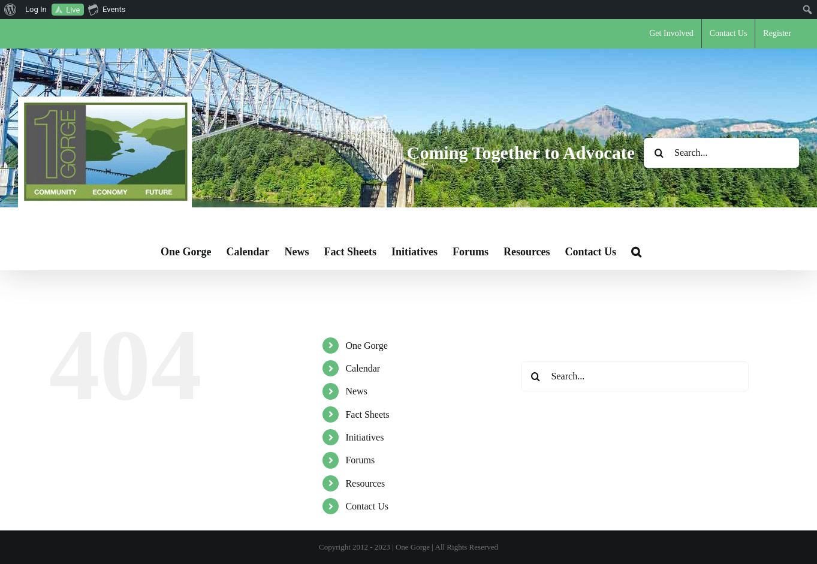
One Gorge (366, 345)
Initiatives (364, 437)
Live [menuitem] (73, 9)
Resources (365, 483)
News (356, 391)
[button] (636, 252)
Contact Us (366, 506)
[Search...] (721, 153)
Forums (360, 460)
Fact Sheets (367, 414)
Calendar (362, 368)
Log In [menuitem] (36, 9)
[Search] (659, 153)
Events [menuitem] (106, 9)
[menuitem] (10, 9)
